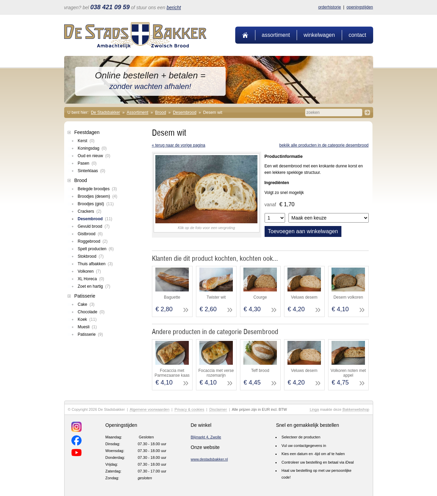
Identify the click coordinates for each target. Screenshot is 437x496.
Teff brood (260, 370)
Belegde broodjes (97, 188)
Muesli (87, 327)
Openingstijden (360, 7)
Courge (260, 297)
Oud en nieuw (94, 155)
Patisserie (84, 296)
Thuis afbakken (95, 263)
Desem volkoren (348, 297)
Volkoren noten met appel (348, 373)
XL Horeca (91, 278)
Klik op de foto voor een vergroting (206, 228)
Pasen (87, 163)
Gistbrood (90, 233)
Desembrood (184, 112)
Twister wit (216, 297)
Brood (160, 112)
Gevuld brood (94, 226)
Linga (314, 409)
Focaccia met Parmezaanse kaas (172, 373)
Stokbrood (91, 256)
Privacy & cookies (189, 409)
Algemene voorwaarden (149, 409)
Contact (357, 35)
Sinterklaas (91, 170)
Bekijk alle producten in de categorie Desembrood (324, 145)
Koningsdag (92, 148)
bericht (174, 7)
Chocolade (91, 312)
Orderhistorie (329, 7)
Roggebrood (93, 241)
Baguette (172, 297)
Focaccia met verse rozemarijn (216, 373)
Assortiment (276, 35)
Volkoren (89, 271)
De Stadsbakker (105, 112)
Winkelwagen (319, 35)
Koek (87, 319)
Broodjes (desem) (97, 196)
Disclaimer (218, 409)
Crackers (89, 211)
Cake (86, 304)
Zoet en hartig (94, 286)
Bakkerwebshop (355, 409)
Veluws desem (304, 297)
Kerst (86, 140)
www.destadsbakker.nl (209, 459)
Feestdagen (87, 132)
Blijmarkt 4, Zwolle (206, 437)
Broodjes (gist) (96, 203)
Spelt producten (96, 248)
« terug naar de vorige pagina (179, 145)
